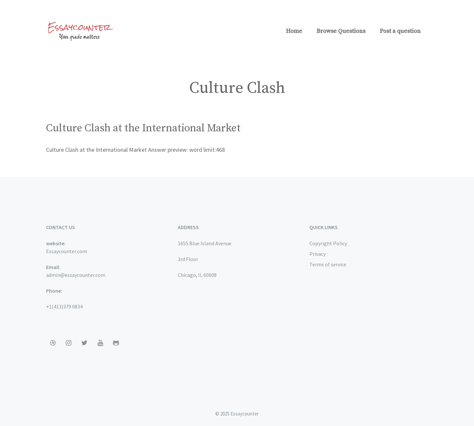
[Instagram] (68, 343)
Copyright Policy (328, 243)
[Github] (115, 343)
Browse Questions (341, 31)
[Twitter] (84, 343)
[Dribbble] (52, 343)
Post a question (400, 31)
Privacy (317, 254)
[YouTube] (100, 343)
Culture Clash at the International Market (143, 128)
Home (294, 31)
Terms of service (327, 264)
